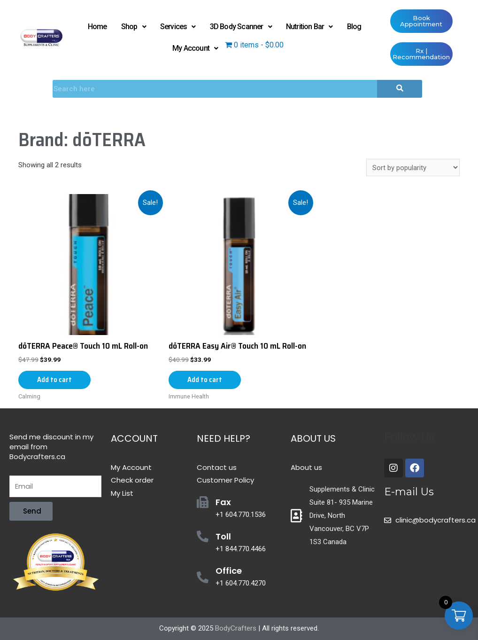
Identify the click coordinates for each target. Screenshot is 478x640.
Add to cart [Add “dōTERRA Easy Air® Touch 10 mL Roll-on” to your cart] (204, 379)
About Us (313, 438)
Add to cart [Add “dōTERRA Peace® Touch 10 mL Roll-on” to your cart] (54, 379)
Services (178, 26)
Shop (133, 26)
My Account (195, 48)
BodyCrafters (235, 628)
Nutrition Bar (309, 26)
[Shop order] (413, 167)
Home (97, 26)
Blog (354, 26)
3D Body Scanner (241, 26)
